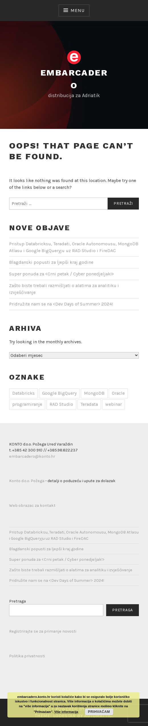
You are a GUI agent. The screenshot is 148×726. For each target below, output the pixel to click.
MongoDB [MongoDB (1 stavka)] (94, 393)
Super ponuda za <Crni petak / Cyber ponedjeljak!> (61, 274)
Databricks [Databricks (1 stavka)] (23, 393)
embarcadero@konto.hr (32, 456)
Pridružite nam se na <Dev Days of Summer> (61, 304)
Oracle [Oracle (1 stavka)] (118, 393)
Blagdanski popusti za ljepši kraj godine (51, 262)
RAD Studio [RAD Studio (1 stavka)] (61, 404)
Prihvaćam (99, 712)
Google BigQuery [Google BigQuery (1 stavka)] (59, 393)
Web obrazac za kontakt (32, 505)
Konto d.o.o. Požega (26, 480)
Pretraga (17, 601)
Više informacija (66, 712)
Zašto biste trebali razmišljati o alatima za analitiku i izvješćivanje (70, 570)
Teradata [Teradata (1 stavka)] (89, 404)
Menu (77, 10)
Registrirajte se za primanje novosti (42, 631)
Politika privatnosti (27, 656)
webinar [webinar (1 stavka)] (113, 404)
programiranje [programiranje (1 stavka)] (27, 404)
